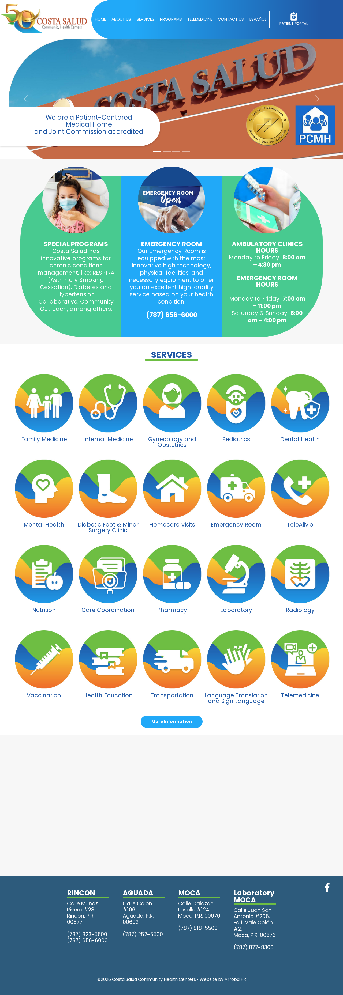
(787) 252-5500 (143, 934)
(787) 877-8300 (254, 947)
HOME (100, 19)
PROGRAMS (171, 19)
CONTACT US (231, 19)
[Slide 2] (167, 151)
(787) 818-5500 (198, 928)
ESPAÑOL (257, 19)
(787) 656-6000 (171, 315)
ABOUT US (121, 19)
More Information (171, 721)
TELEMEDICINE (199, 19)
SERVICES (145, 19)
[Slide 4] (186, 151)
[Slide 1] (157, 151)
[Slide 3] (176, 151)
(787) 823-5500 (87, 934)
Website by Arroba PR (223, 979)
